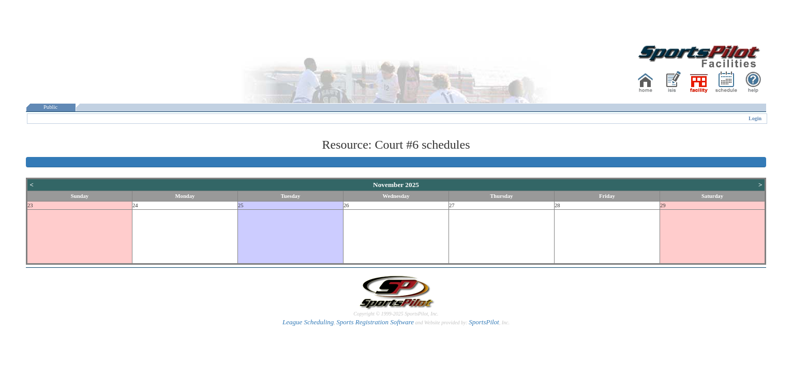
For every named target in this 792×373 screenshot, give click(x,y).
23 (30, 205)
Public (51, 107)
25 (241, 205)
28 (557, 205)
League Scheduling (308, 322)
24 (135, 205)
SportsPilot (484, 322)
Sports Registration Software (375, 322)
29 (663, 205)
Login (755, 118)
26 (346, 205)
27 (452, 205)
